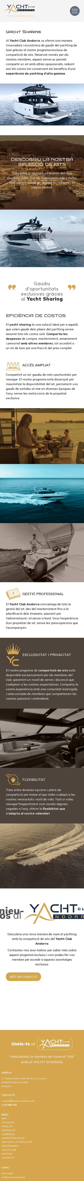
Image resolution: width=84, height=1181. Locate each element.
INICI (4, 1118)
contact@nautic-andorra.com (18, 1100)
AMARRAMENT (10, 1145)
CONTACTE (8, 1157)
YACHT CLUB (9, 1149)
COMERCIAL (8, 1134)
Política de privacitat (13, 1177)
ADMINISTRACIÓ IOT (13, 1138)
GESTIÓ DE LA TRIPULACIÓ (17, 1141)
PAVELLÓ (7, 1126)
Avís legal (7, 1173)
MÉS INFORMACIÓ (23, 977)
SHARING (7, 1153)
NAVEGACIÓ (9, 1130)
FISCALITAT (8, 1122)
